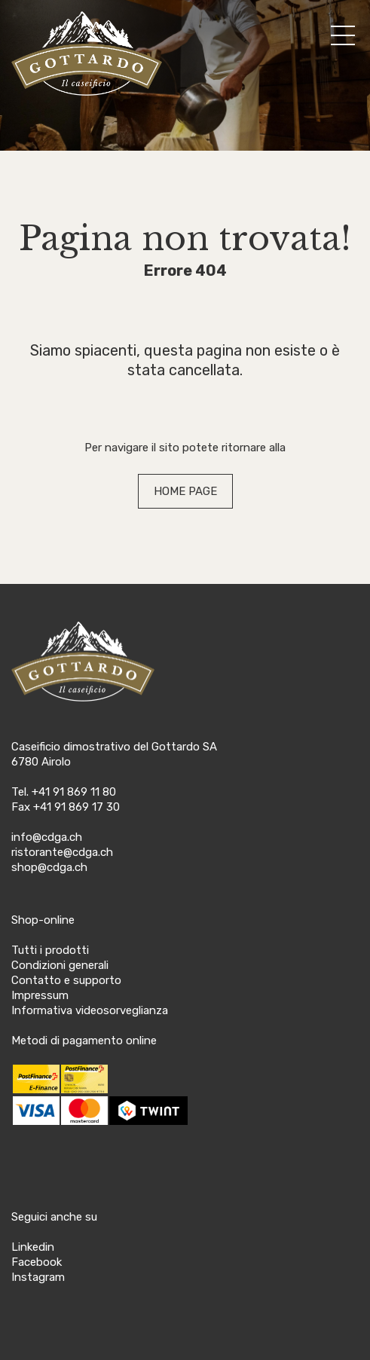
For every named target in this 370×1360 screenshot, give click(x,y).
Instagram (38, 1277)
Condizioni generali (60, 965)
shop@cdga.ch (49, 867)
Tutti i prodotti (50, 950)
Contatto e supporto (66, 980)
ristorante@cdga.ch (62, 852)
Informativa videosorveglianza (89, 1010)
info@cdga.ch (46, 837)
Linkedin (32, 1247)
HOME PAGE (185, 491)
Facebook (36, 1262)
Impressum (40, 995)
